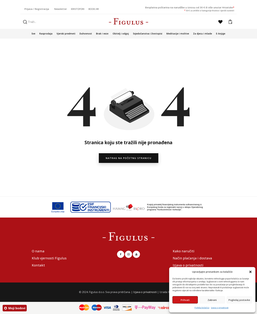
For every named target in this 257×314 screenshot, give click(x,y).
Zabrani (212, 300)
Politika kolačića (202, 307)
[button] (250, 271)
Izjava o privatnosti (219, 307)
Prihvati (185, 300)
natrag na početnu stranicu (128, 158)
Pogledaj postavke (239, 300)
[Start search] (25, 22)
